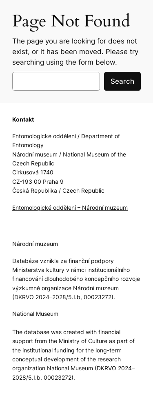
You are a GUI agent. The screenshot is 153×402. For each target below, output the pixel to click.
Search (122, 81)
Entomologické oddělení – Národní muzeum (70, 207)
